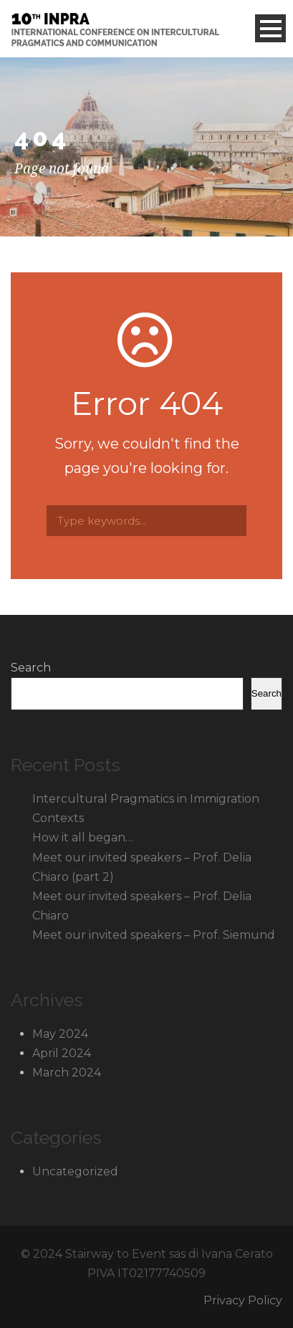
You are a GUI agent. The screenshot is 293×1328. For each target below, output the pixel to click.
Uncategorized (75, 1171)
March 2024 (66, 1072)
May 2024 (60, 1034)
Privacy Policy (242, 1300)
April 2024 (61, 1053)
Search (31, 667)
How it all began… (82, 837)
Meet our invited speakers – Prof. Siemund (153, 935)
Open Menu (270, 28)
